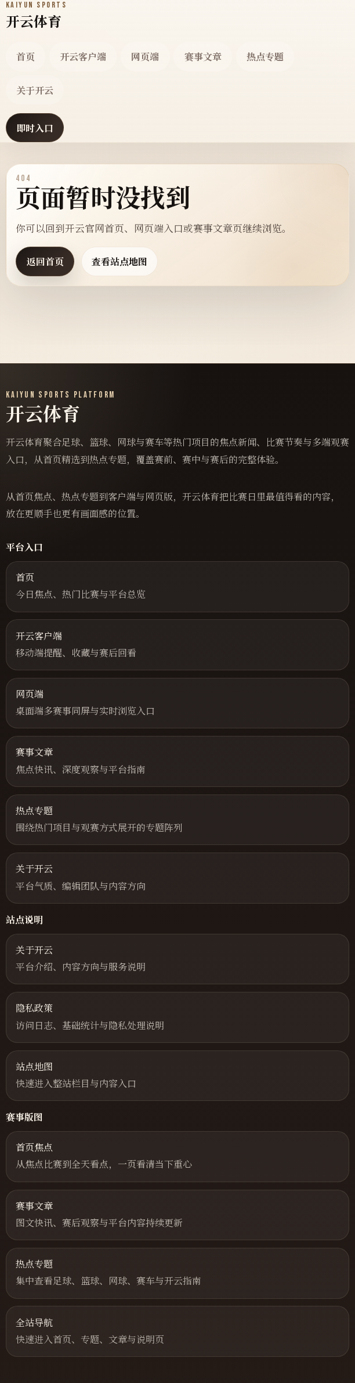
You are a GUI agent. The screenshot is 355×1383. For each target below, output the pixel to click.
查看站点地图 (119, 261)
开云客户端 (83, 56)
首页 (25, 56)
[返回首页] (36, 15)
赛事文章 (203, 56)
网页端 (145, 56)
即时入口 (34, 128)
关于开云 (34, 90)
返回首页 (45, 261)
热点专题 (265, 56)
